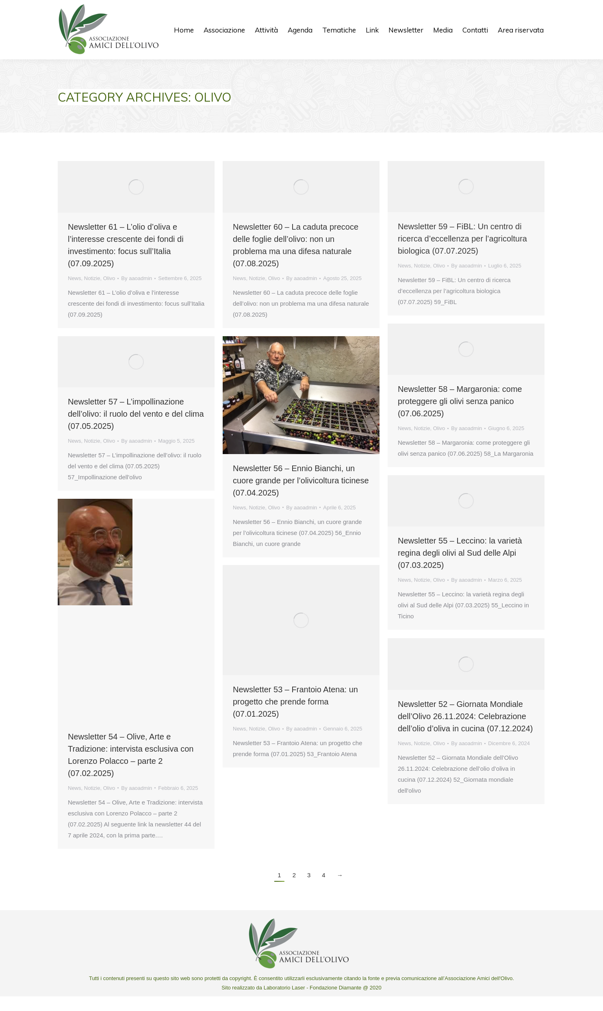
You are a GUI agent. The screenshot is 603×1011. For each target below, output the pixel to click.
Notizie (92, 293)
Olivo (109, 293)
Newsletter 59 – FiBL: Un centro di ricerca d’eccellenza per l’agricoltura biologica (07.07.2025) (462, 253)
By (136, 293)
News (74, 293)
